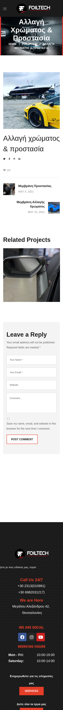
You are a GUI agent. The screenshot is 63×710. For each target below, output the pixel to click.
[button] (31, 691)
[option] (31, 277)
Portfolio (30, 44)
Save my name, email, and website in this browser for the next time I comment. (31, 426)
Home (13, 44)
